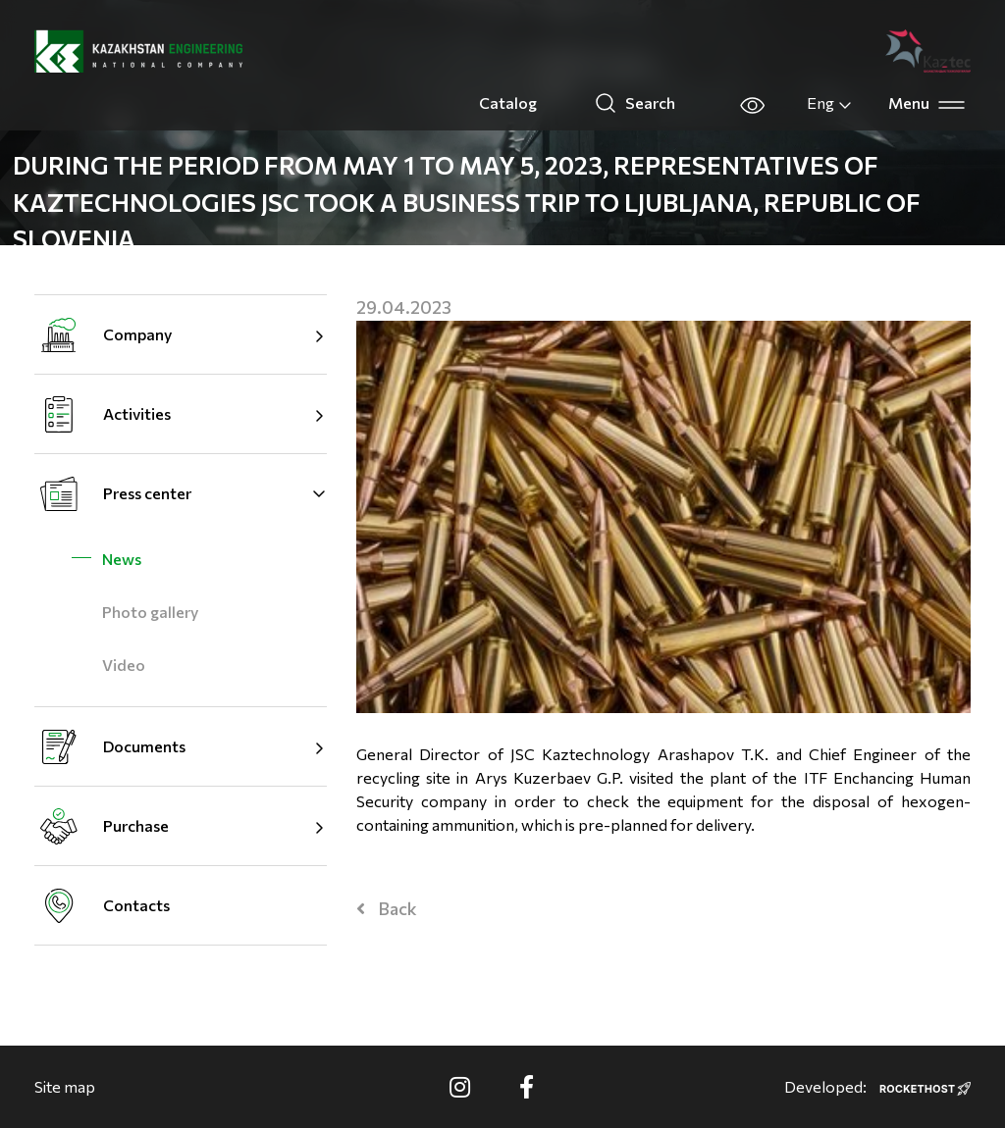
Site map (64, 1086)
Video (123, 664)
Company (137, 334)
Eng (830, 103)
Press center (147, 493)
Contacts (136, 905)
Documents (144, 746)
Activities (137, 413)
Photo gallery (150, 611)
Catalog (508, 102)
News (121, 558)
